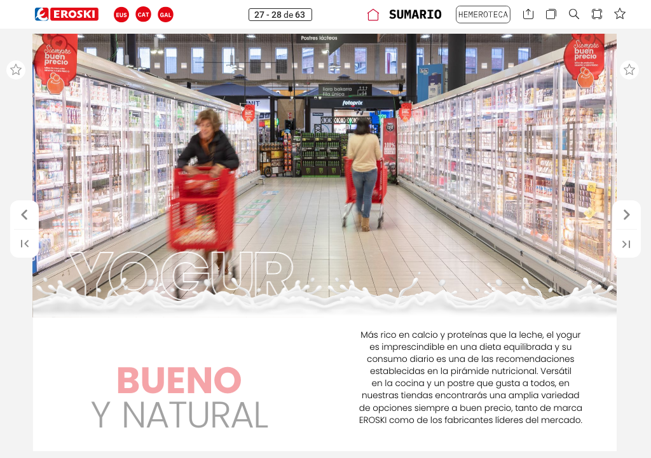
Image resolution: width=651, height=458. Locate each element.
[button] (122, 14)
